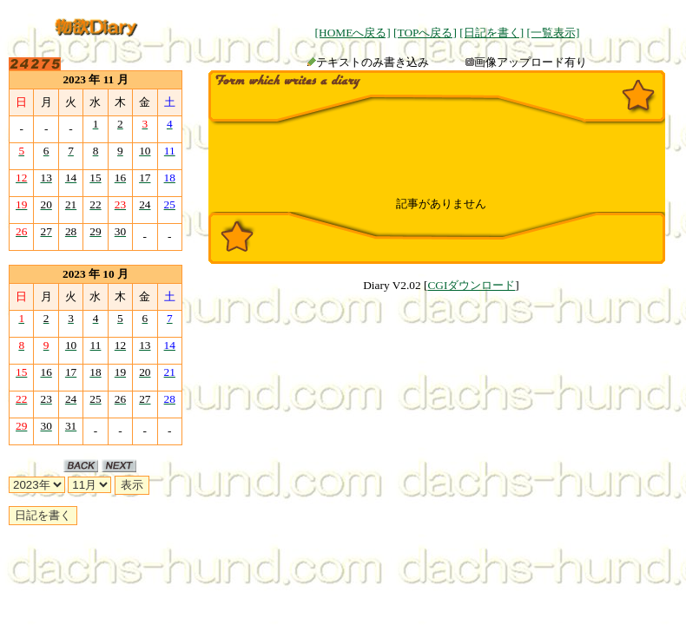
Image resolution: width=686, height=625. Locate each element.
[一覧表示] (552, 32)
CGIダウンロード (471, 285)
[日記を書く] (491, 32)
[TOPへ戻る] (425, 32)
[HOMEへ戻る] (353, 32)
